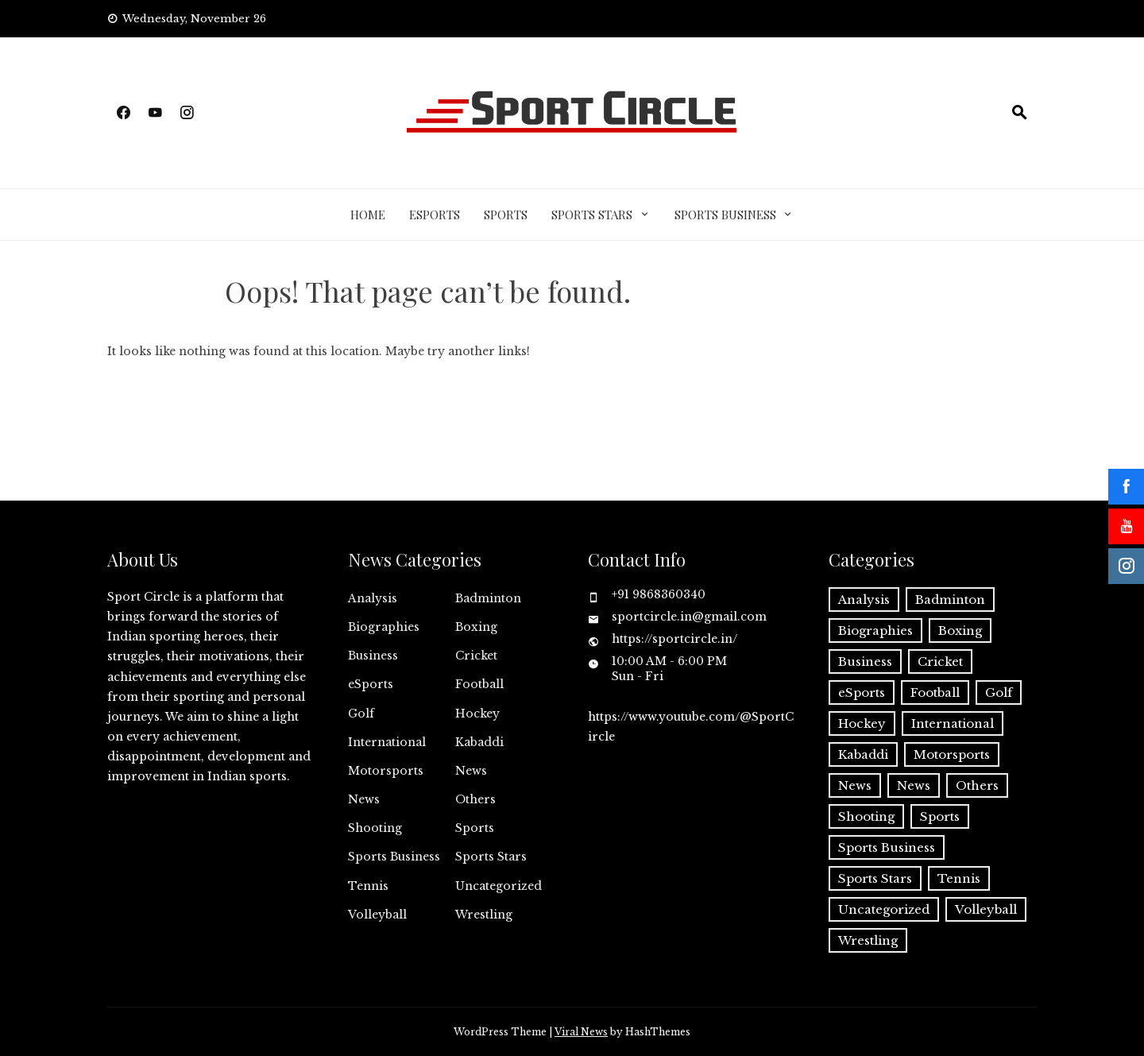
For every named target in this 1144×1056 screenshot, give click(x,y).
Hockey (477, 713)
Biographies (383, 627)
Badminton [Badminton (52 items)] (950, 599)
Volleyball (377, 914)
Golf (361, 713)
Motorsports (385, 771)
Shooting (375, 828)
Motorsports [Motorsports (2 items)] (952, 754)
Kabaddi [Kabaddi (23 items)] (863, 754)
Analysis (372, 598)
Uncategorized (498, 886)
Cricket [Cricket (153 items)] (940, 661)
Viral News (581, 1032)
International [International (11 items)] (952, 723)
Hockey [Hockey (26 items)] (862, 723)
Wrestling (483, 914)
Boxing (476, 627)
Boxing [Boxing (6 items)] (960, 630)
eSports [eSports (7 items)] (861, 692)
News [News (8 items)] (855, 785)
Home (367, 214)
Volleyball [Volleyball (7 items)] (986, 909)
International (387, 742)
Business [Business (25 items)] (865, 661)
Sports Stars (591, 214)
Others (475, 799)
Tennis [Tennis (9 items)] (958, 878)
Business (373, 655)
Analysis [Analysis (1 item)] (864, 599)
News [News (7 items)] (913, 785)
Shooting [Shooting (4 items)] (866, 816)
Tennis (368, 886)
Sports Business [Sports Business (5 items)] (886, 847)
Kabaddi (479, 742)
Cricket (476, 655)
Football (479, 684)
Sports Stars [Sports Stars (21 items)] (875, 878)
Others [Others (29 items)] (977, 785)
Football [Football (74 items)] (935, 692)
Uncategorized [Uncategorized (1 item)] (884, 909)
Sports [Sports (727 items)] (940, 816)
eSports (434, 214)
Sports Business (725, 214)
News (471, 771)
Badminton (488, 598)
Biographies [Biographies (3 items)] (875, 630)
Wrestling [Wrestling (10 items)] (868, 940)
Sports (506, 214)
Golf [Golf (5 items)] (998, 692)
